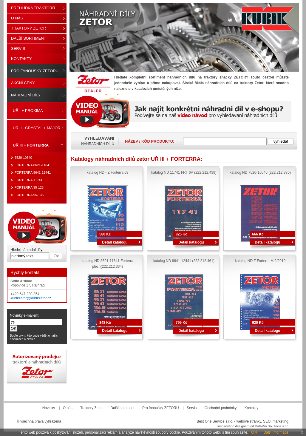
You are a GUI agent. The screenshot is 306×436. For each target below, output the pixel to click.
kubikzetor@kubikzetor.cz (30, 298)
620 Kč (258, 323)
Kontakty (21, 58)
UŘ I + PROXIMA (28, 110)
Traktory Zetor (28, 28)
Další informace (275, 432)
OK (254, 432)
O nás (17, 18)
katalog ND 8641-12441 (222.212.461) (183, 261)
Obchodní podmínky (221, 408)
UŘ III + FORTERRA (31, 145)
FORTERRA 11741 (28, 180)
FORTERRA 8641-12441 (33, 172)
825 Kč (181, 234)
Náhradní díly (26, 95)
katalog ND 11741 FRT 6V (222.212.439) (183, 172)
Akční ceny (23, 83)
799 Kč (181, 323)
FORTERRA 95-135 (29, 195)
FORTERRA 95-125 (29, 187)
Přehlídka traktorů (33, 8)
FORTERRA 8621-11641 (33, 165)
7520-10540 (23, 157)
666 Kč (258, 234)
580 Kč (105, 234)
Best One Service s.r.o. (215, 421)
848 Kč (105, 323)
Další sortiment (28, 38)
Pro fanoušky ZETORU (34, 71)
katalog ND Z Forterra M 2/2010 (260, 261)
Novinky (48, 408)
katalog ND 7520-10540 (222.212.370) (260, 172)
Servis (18, 48)
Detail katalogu (114, 242)
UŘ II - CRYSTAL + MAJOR (37, 128)
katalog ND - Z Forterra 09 (107, 172)
